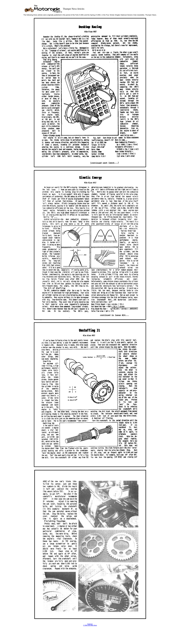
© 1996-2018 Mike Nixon (90, 625)
